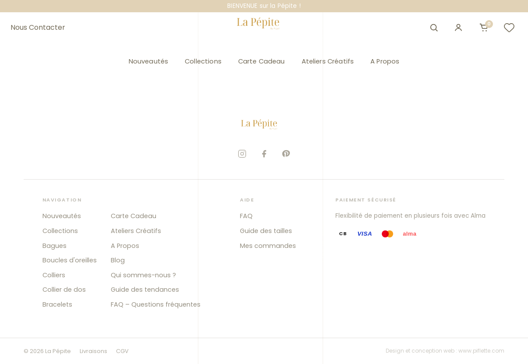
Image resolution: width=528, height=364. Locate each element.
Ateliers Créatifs (328, 61)
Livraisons (93, 351)
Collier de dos (64, 289)
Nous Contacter (38, 27)
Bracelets (57, 304)
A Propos (384, 61)
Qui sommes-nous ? (143, 275)
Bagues (54, 245)
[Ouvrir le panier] (483, 27)
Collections (203, 61)
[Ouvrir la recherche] (433, 27)
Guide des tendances (145, 289)
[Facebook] (264, 154)
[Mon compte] (458, 27)
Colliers (53, 275)
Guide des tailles (266, 230)
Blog (118, 260)
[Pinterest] (286, 154)
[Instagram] (242, 154)
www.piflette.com (481, 350)
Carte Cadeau (261, 61)
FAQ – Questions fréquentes (156, 304)
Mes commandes (268, 245)
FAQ (246, 216)
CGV (122, 351)
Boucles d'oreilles (69, 260)
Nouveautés (148, 61)
